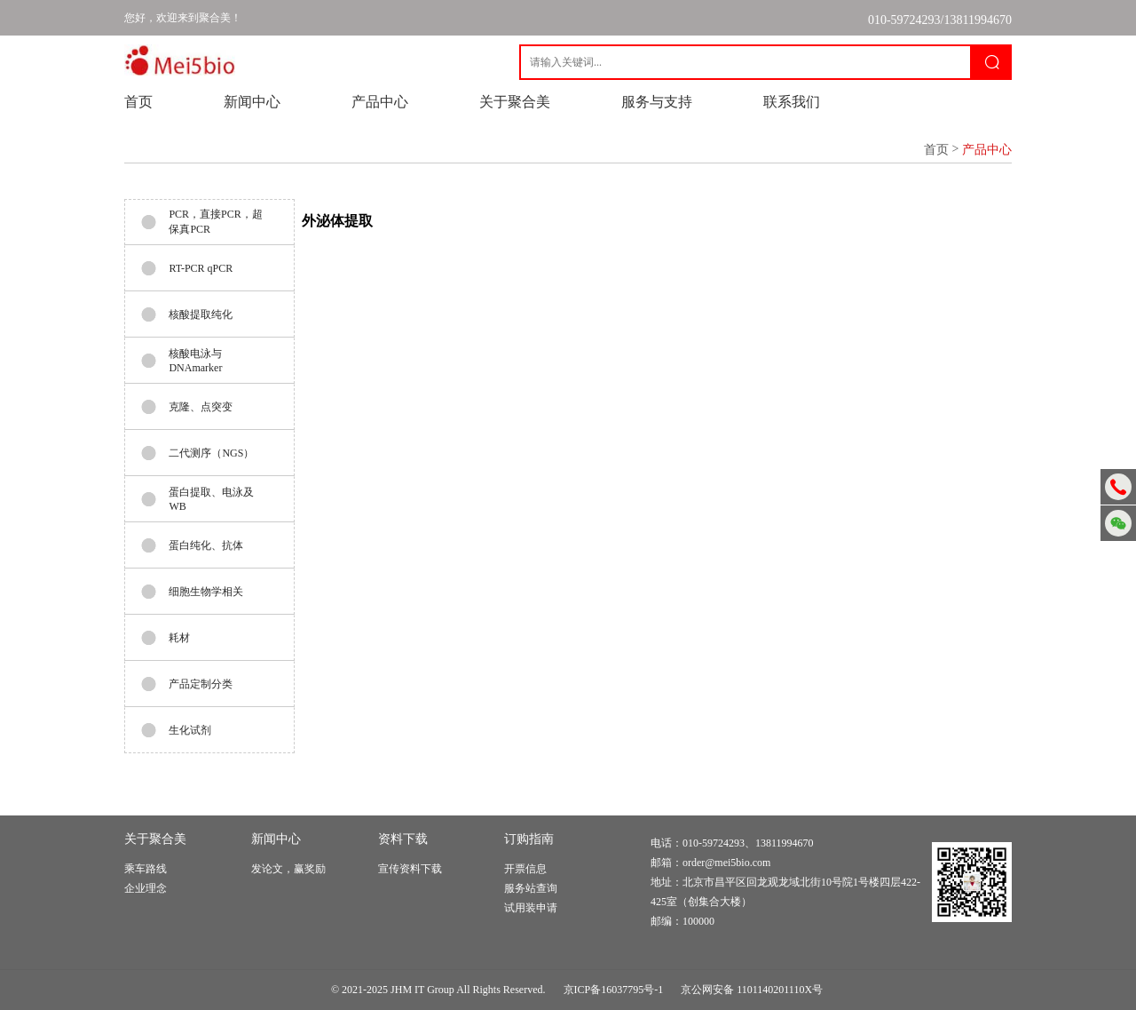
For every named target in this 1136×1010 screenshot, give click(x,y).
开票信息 (525, 869)
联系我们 (791, 101)
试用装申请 (530, 908)
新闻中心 (252, 101)
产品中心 (379, 101)
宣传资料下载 (410, 869)
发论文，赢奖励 (288, 869)
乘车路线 (145, 869)
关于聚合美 (514, 101)
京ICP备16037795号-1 (614, 989)
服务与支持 (656, 101)
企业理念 (145, 888)
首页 (138, 101)
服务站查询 (530, 888)
